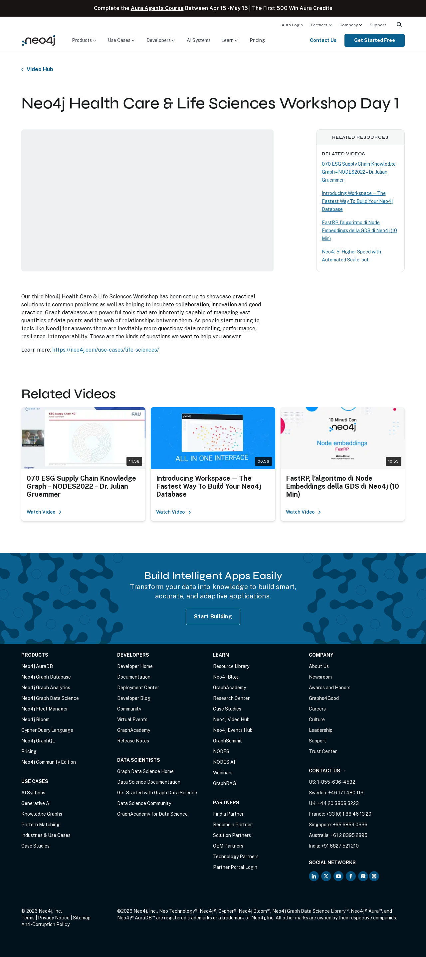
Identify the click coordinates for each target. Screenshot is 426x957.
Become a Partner (232, 824)
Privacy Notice (54, 917)
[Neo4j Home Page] (38, 40)
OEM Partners (228, 846)
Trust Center (323, 751)
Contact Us (323, 40)
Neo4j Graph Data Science (50, 698)
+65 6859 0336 (350, 824)
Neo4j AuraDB (37, 666)
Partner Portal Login (235, 867)
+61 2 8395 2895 (348, 835)
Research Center (231, 698)
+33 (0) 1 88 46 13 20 (348, 814)
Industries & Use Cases (46, 835)
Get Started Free (374, 40)
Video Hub (40, 69)
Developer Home (135, 666)
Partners (319, 25)
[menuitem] (292, 25)
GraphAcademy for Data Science (152, 814)
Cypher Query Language (47, 730)
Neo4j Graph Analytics (45, 687)
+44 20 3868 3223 (338, 803)
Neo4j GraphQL (38, 740)
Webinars (223, 772)
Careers (317, 709)
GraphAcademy (133, 730)
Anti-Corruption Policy (45, 924)
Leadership (320, 730)
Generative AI (36, 803)
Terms (28, 917)
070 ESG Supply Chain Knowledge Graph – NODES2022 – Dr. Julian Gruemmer (359, 172)
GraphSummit (227, 740)
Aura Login (292, 25)
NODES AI (224, 762)
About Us (319, 666)
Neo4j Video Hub (231, 719)
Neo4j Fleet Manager (44, 709)
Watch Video (44, 512)
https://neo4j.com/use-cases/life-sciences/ (105, 350)
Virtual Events (132, 719)
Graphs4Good (324, 698)
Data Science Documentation (148, 782)
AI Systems (199, 40)
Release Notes (133, 740)
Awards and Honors (329, 687)
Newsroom (320, 677)
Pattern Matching (40, 824)
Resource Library (231, 666)
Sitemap (82, 917)
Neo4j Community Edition (48, 762)
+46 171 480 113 (345, 792)
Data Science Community (144, 803)
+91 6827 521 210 (340, 846)
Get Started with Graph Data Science (157, 792)
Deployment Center (138, 687)
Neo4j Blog (225, 677)
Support (378, 25)
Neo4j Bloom (35, 719)
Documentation (133, 677)
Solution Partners (232, 835)
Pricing (257, 40)
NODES (221, 751)
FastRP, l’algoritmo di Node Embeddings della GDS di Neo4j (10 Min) (359, 230)
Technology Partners (236, 856)
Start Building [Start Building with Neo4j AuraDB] (213, 616)
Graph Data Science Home (145, 771)
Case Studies (35, 846)
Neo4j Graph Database (46, 677)
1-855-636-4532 (336, 782)
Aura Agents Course (157, 8)
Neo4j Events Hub (233, 730)
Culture (317, 719)
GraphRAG (224, 783)
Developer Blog (133, 698)
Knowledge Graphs (41, 814)
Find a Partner (228, 814)
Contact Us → (327, 770)
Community (129, 709)
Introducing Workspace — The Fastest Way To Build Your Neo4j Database (357, 201)
